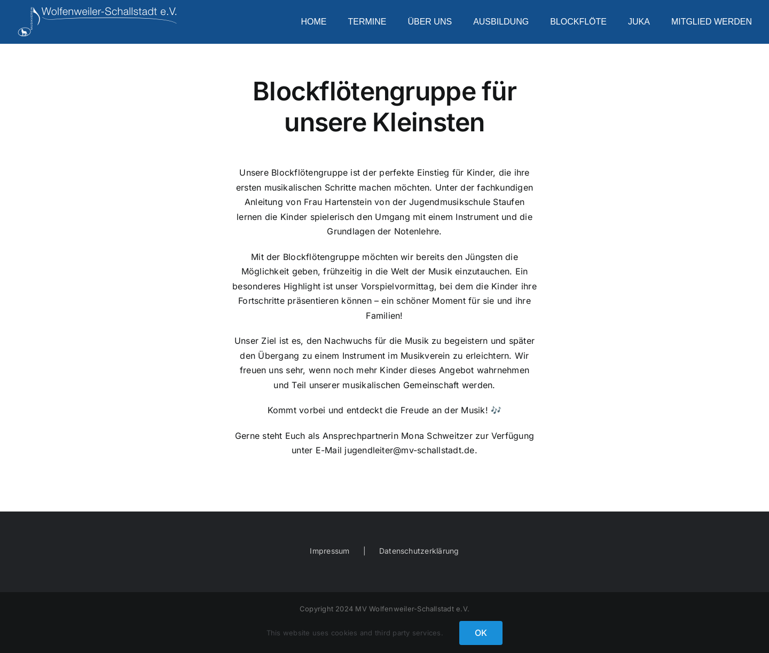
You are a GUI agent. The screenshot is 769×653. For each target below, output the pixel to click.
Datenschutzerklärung (419, 550)
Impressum (329, 550)
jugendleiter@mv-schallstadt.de (409, 450)
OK (481, 632)
